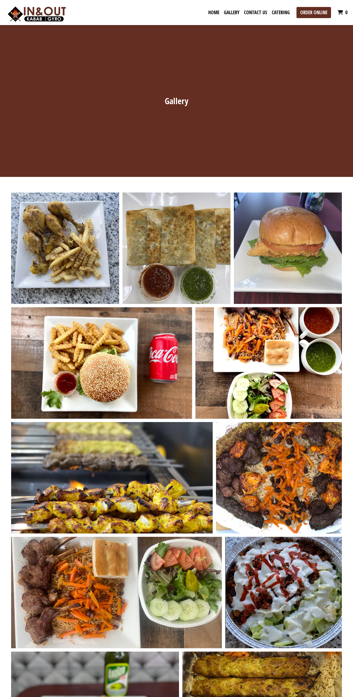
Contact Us (255, 12)
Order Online (313, 12)
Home (213, 12)
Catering (281, 12)
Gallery (231, 12)
